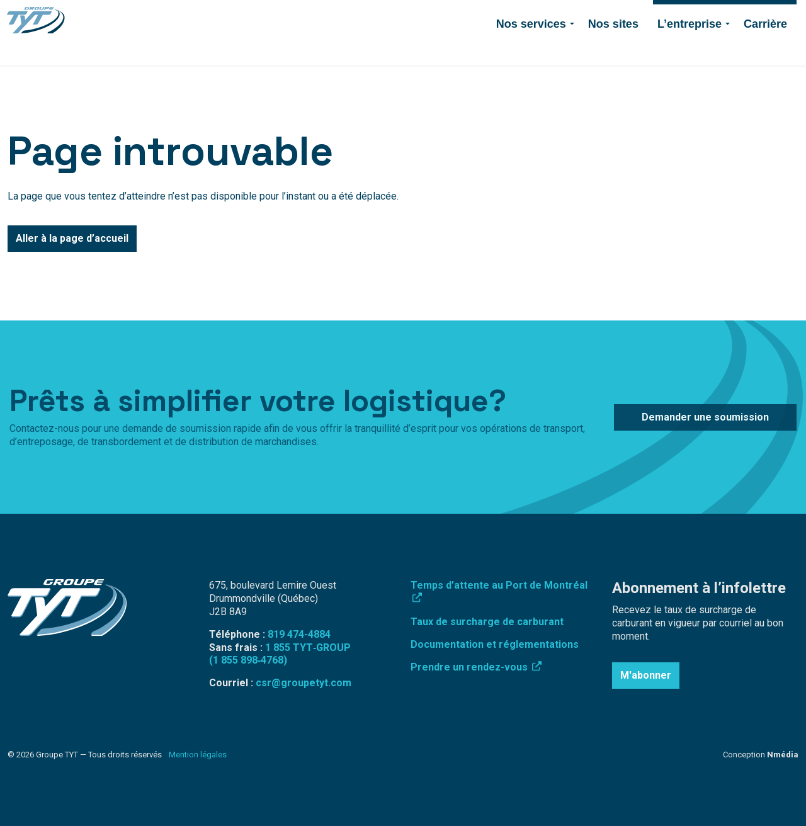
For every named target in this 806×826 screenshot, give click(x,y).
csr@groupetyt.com (303, 683)
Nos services (531, 49)
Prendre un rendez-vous (476, 667)
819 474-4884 (514, 16)
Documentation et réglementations (495, 644)
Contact (570, 16)
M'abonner (646, 675)
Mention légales (198, 754)
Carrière (765, 49)
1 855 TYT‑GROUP (308, 647)
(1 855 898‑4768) (248, 660)
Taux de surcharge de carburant (487, 622)
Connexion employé (436, 16)
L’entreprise (689, 49)
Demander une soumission (725, 16)
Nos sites (613, 49)
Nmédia (782, 754)
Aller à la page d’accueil (72, 238)
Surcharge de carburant (338, 16)
